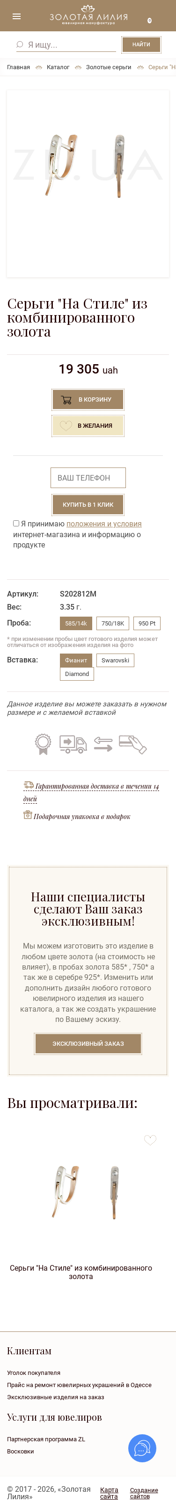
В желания (95, 425)
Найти (141, 45)
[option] (88, 165)
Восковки (20, 1451)
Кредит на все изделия (132, 744)
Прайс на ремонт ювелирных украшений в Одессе (79, 1384)
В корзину (95, 399)
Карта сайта (109, 1493)
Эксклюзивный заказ (88, 1043)
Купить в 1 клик (88, 504)
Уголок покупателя (33, 1372)
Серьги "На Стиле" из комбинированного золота (81, 1272)
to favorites (150, 1136)
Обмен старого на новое (102, 744)
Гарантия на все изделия (43, 744)
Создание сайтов (144, 1493)
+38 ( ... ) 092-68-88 (161, 17)
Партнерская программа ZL (46, 1439)
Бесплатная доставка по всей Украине (73, 744)
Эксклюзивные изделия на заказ (55, 1397)
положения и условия (104, 523)
